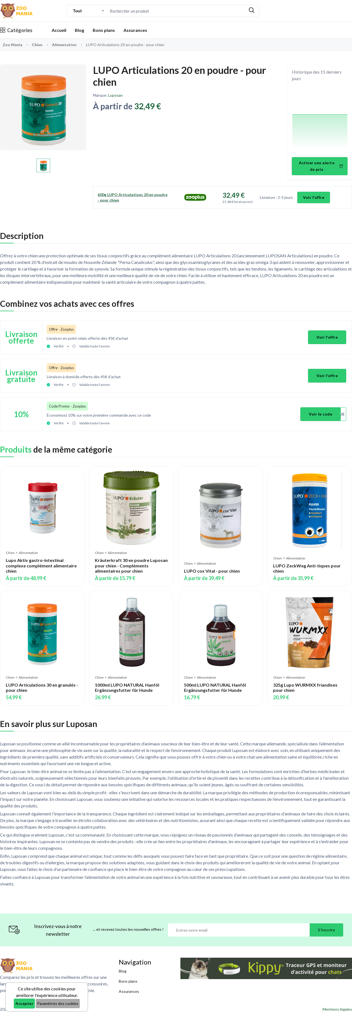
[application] (320, 120)
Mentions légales (337, 1009)
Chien (37, 44)
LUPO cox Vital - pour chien (212, 570)
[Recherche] (176, 11)
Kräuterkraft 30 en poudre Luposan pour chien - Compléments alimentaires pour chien (131, 565)
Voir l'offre (313, 197)
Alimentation (64, 44)
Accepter (24, 1003)
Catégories (16, 30)
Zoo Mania (12, 44)
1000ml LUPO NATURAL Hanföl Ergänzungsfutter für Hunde (127, 687)
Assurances (135, 30)
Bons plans (104, 30)
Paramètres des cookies (57, 1003)
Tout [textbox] (77, 10)
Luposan (115, 95)
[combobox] (88, 10)
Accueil (59, 30)
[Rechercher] (251, 11)
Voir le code (320, 414)
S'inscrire (326, 929)
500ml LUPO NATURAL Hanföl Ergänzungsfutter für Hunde (215, 687)
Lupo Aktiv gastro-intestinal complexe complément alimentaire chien (41, 565)
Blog (79, 30)
